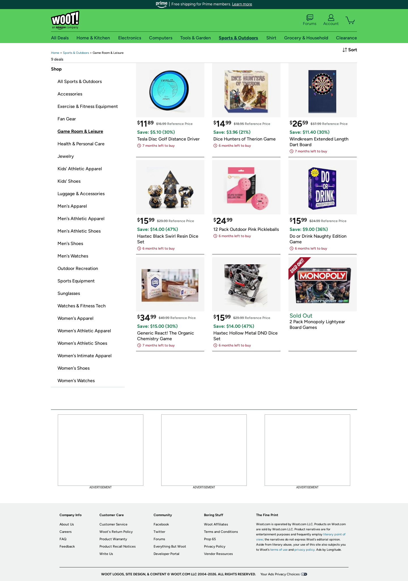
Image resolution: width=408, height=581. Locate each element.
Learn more (242, 4)
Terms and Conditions (221, 532)
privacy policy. (304, 550)
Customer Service (113, 524)
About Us (67, 524)
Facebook (161, 524)
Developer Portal (166, 554)
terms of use (279, 550)
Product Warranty (113, 539)
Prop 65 (210, 539)
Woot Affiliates (216, 524)
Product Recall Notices (117, 546)
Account (331, 20)
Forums (309, 20)
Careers (66, 532)
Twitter (159, 532)
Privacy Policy (214, 546)
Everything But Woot (170, 546)
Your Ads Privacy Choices (280, 574)
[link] (55, 53)
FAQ (63, 539)
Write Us (106, 554)
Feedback (67, 546)
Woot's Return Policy (116, 532)
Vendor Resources (218, 554)
